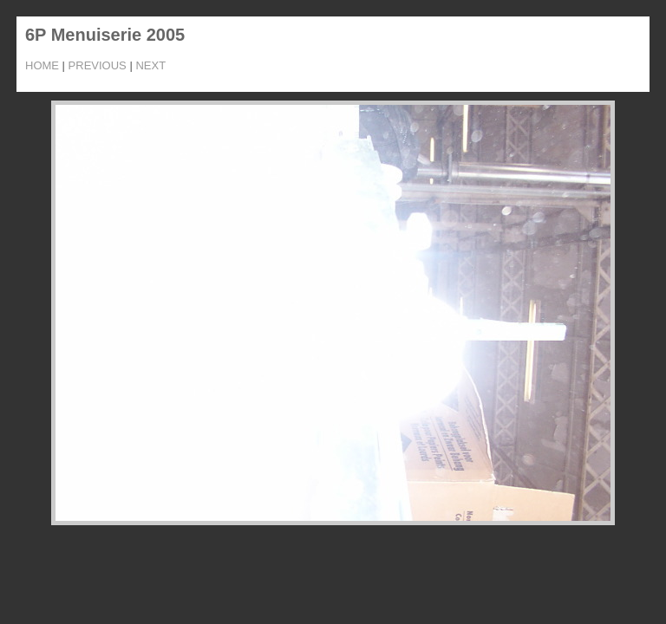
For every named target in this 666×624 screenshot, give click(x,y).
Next (150, 65)
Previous (98, 65)
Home (42, 65)
